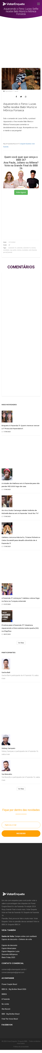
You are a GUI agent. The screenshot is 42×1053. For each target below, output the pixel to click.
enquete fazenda (25, 144)
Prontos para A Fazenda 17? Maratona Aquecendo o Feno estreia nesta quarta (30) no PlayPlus (20, 628)
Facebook (7, 1025)
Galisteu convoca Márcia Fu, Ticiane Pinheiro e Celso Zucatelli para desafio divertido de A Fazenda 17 (21, 540)
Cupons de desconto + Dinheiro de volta (17, 939)
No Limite (5, 1004)
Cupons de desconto (9, 945)
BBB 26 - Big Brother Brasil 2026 (14, 989)
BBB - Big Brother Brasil (10, 1014)
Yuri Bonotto (7, 774)
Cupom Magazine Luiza (10, 951)
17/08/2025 (6, 546)
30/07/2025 (6, 634)
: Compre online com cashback (19, 936)
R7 (9, 245)
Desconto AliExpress (10, 954)
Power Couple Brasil (9, 984)
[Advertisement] (20, 40)
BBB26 (4, 994)
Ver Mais (21, 643)
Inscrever (21, 833)
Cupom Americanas (9, 948)
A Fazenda (6, 999)
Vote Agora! (21, 192)
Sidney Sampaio (8, 748)
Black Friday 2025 (8, 957)
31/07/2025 (6, 604)
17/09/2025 (6, 432)
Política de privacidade (21, 1047)
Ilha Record (6, 1009)
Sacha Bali (6, 672)
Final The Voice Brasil (10, 1019)
